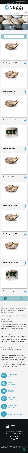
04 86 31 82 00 (14, 430)
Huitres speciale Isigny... (8, 148)
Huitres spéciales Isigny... (8, 291)
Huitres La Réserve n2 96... (9, 120)
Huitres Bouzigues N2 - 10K (9, 63)
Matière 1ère (15, 448)
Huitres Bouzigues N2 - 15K (9, 205)
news (8, 3)
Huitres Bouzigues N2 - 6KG (9, 262)
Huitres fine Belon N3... (8, 177)
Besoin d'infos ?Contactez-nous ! (16, 426)
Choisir (14, 36)
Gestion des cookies (19, 446)
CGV (4, 446)
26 (17, 298)
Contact (9, 446)
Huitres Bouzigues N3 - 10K (9, 234)
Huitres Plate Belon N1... (8, 91)
